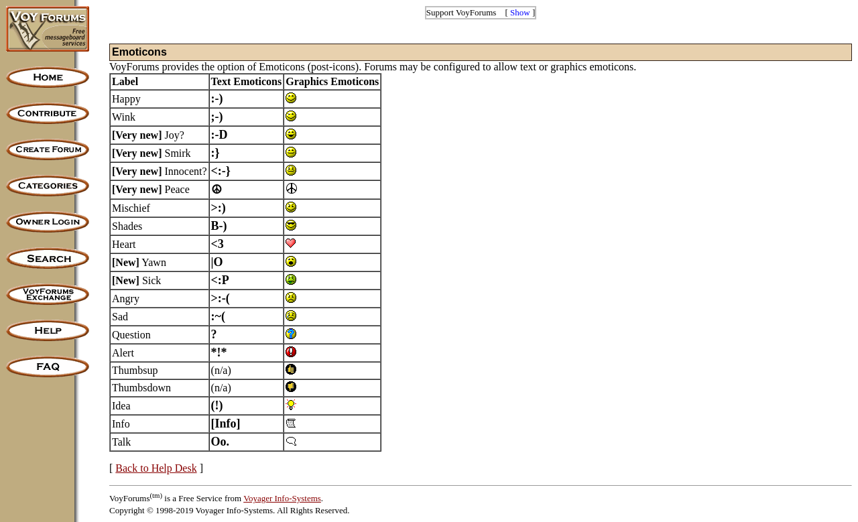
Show (520, 12)
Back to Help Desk (155, 468)
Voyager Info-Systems (282, 498)
